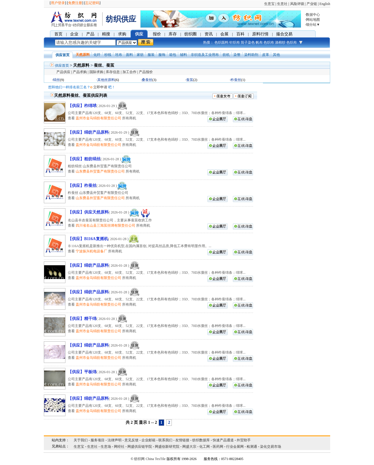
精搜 (106, 34)
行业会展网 (235, 447)
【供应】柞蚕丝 (82, 185)
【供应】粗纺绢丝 (84, 159)
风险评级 (297, 4)
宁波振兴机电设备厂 (91, 251)
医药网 (218, 447)
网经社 (119, 447)
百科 (240, 34)
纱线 (107, 55)
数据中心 (313, 15)
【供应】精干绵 (82, 318)
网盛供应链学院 (139, 447)
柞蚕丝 (236, 80)
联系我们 (165, 440)
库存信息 (113, 72)
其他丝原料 (106, 80)
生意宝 (269, 4)
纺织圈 (190, 34)
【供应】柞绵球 (82, 106)
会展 (224, 34)
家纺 (140, 55)
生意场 (106, 447)
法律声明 (115, 440)
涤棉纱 (280, 42)
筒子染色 (248, 42)
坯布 (118, 55)
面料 (129, 55)
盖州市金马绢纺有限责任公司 (98, 118)
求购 (122, 34)
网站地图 (313, 20)
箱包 (172, 55)
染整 (236, 55)
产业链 (312, 4)
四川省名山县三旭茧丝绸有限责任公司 (105, 225)
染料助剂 (251, 55)
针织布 (234, 42)
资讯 (209, 34)
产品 (90, 34)
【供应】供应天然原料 (88, 212)
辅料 (183, 55)
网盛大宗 (189, 447)
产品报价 (146, 72)
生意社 (282, 4)
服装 (151, 55)
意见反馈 (131, 440)
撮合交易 (284, 34)
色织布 (269, 42)
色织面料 (221, 42)
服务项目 (98, 440)
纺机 (226, 55)
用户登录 (58, 3)
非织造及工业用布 (205, 55)
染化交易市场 (270, 447)
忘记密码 (92, 3)
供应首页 (62, 65)
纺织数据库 (201, 440)
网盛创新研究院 (167, 447)
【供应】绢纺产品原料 (88, 132)
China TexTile (155, 459)
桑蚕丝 (147, 80)
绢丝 (56, 80)
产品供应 (63, 72)
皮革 (265, 55)
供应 (139, 34)
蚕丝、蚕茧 (104, 65)
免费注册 (75, 3)
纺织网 (139, 459)
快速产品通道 (223, 440)
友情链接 (182, 440)
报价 (157, 34)
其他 (276, 55)
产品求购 (80, 72)
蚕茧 (189, 80)
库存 (173, 34)
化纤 (97, 55)
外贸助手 (244, 440)
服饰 (161, 55)
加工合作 (129, 72)
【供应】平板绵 (82, 372)
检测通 (252, 447)
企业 (74, 34)
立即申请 (100, 87)
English (324, 4)
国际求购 (96, 72)
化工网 (204, 447)
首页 (58, 34)
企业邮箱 (148, 440)
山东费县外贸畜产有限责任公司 (100, 171)
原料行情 (260, 34)
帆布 (259, 42)
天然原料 (83, 55)
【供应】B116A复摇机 (88, 239)
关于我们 (81, 440)
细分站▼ (313, 25)
